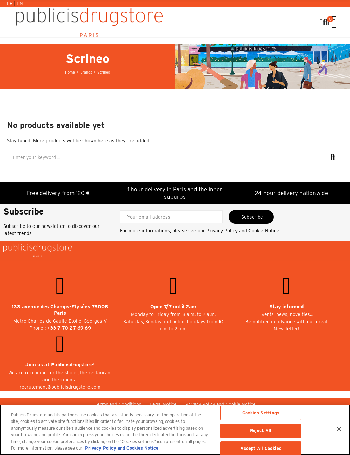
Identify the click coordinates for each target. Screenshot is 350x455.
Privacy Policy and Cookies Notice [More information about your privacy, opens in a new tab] (121, 448)
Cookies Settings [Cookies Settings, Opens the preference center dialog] (260, 413)
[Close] (339, 429)
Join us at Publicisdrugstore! (60, 365)
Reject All (260, 430)
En (20, 3)
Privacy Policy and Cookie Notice (242, 230)
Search (332, 157)
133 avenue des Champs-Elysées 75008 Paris (60, 309)
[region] (175, 430)
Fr (10, 3)
